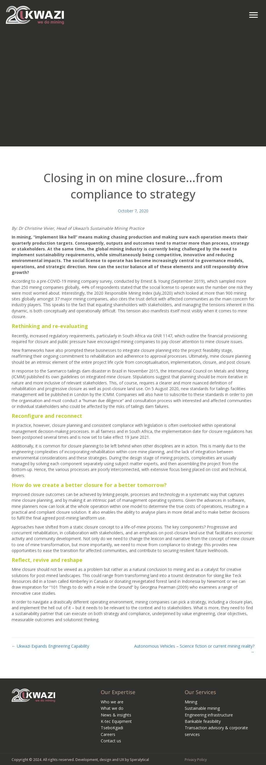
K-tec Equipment (116, 721)
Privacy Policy (196, 759)
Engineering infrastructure (209, 715)
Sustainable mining (202, 708)
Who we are (112, 702)
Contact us (111, 740)
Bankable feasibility (203, 721)
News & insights (116, 715)
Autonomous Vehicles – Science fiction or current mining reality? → (194, 649)
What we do (112, 708)
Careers (108, 734)
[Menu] (253, 15)
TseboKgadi (112, 727)
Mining (191, 702)
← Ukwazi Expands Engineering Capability (50, 646)
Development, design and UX (100, 759)
